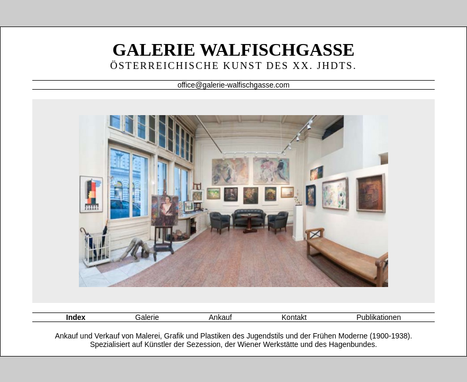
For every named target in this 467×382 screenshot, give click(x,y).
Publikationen (378, 317)
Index (76, 317)
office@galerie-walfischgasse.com (233, 85)
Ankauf (220, 317)
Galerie (147, 317)
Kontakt (294, 317)
